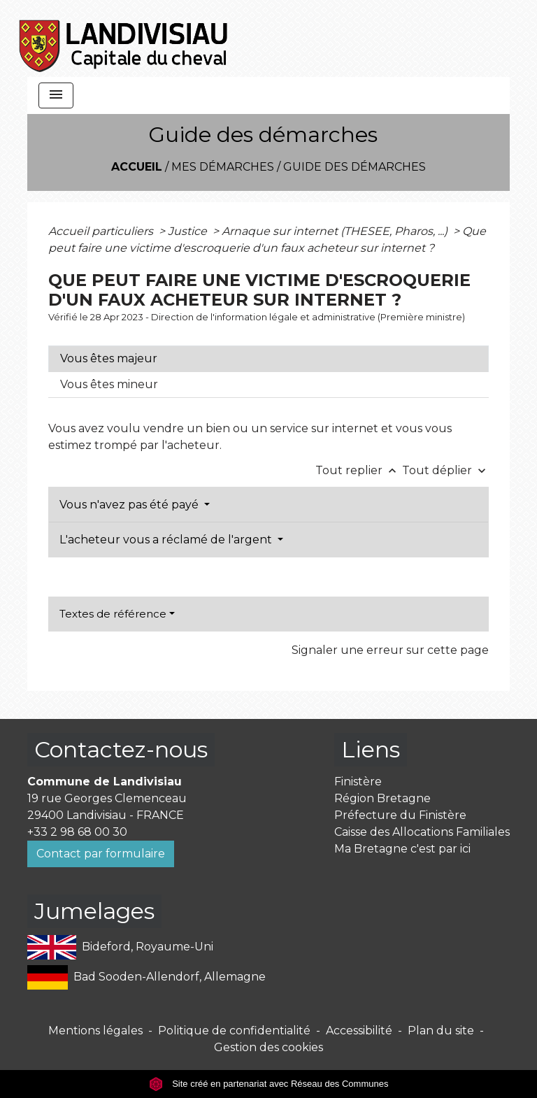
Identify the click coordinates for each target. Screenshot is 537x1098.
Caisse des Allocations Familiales (422, 832)
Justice (189, 231)
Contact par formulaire (100, 853)
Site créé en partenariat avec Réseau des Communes (269, 1083)
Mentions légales (95, 1030)
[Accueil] (124, 38)
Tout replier (358, 470)
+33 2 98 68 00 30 (77, 832)
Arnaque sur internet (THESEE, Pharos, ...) (336, 231)
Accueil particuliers (102, 231)
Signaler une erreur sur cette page (390, 650)
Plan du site (441, 1030)
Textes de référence (112, 613)
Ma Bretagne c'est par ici (402, 848)
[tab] (268, 358)
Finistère (358, 781)
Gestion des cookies (268, 1047)
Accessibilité (359, 1030)
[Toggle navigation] (55, 95)
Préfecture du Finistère (400, 815)
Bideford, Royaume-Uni (120, 947)
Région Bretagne (382, 798)
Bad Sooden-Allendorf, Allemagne (146, 977)
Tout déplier (445, 470)
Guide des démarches (354, 166)
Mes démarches (222, 166)
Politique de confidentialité (234, 1030)
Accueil (136, 166)
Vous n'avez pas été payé (130, 504)
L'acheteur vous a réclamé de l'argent (167, 539)
